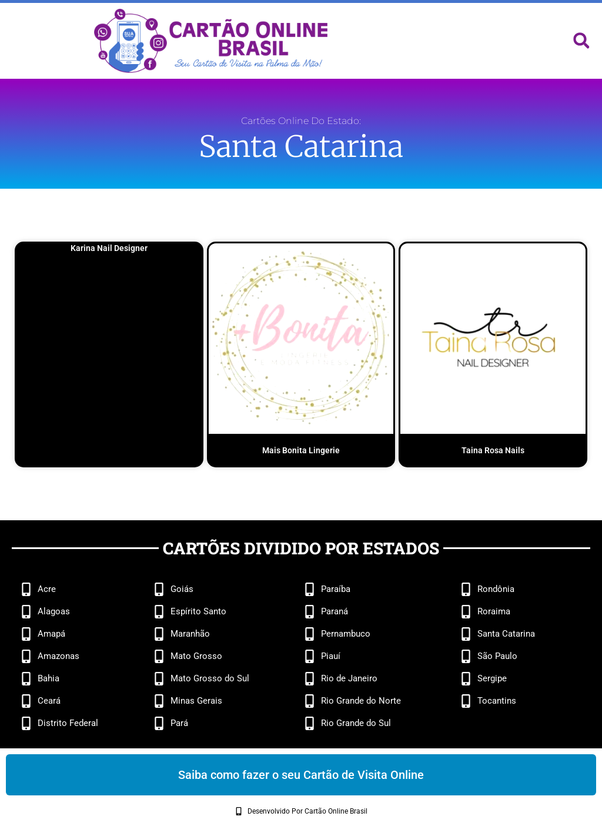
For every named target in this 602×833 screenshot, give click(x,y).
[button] (581, 40)
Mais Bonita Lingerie (301, 450)
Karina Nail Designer (109, 248)
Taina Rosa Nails (492, 450)
